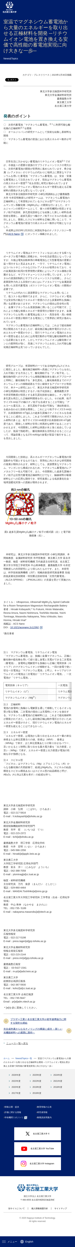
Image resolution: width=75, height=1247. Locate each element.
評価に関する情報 (14, 1123)
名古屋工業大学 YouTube (37, 1159)
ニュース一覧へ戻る (17, 1054)
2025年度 (37, 1086)
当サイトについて (16, 1219)
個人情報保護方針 (39, 1219)
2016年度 (37, 1104)
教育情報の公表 (45, 1118)
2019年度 (37, 1098)
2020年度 (16, 1098)
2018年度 (57, 1098)
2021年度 (57, 1092)
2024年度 (57, 1086)
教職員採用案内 (45, 1128)
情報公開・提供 (13, 1118)
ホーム (6, 1069)
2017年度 (16, 1104)
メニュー (9, 1241)
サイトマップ (60, 1219)
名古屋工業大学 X (38, 1145)
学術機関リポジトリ (17, 1128)
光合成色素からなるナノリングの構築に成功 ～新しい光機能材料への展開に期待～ (32, 1041)
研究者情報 (43, 1123)
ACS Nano (14, 234)
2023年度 (16, 1092)
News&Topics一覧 (23, 1069)
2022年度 (37, 1092)
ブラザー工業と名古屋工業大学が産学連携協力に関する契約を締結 (38, 1032)
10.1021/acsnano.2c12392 (24, 627)
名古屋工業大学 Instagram (37, 1174)
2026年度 (16, 1086)
